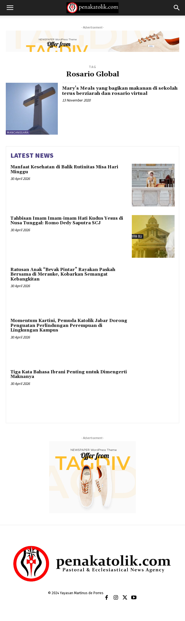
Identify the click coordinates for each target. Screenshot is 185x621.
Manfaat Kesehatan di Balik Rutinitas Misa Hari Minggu (64, 169)
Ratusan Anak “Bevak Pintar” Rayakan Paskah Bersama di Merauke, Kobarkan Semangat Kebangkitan (62, 274)
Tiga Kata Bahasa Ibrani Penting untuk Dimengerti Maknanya (68, 374)
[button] (10, 8)
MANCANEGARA (18, 132)
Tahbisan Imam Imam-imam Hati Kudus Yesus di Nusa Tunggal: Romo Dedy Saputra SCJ (66, 221)
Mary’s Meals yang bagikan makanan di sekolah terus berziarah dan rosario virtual (119, 90)
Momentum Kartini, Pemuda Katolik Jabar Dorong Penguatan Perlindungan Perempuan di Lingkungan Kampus (68, 325)
